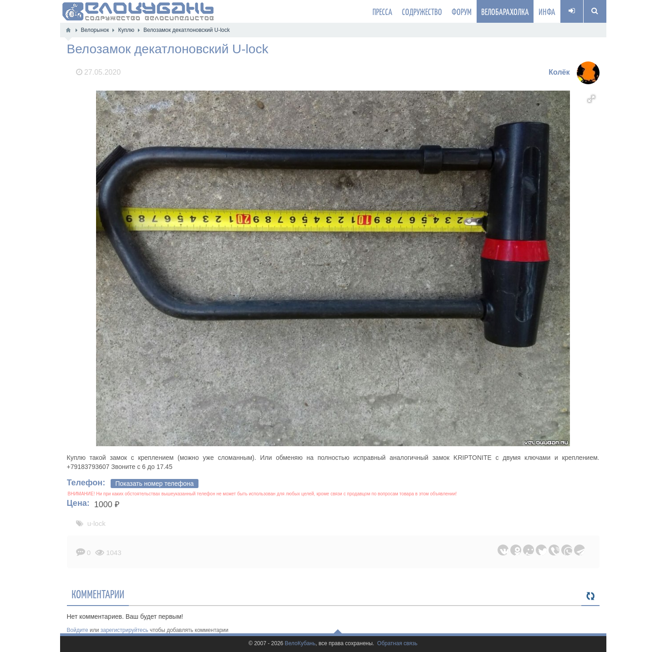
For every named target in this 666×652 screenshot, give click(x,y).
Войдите (77, 630)
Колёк (559, 72)
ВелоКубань (300, 644)
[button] (591, 99)
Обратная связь (397, 644)
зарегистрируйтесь (124, 630)
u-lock (96, 523)
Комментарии (97, 594)
